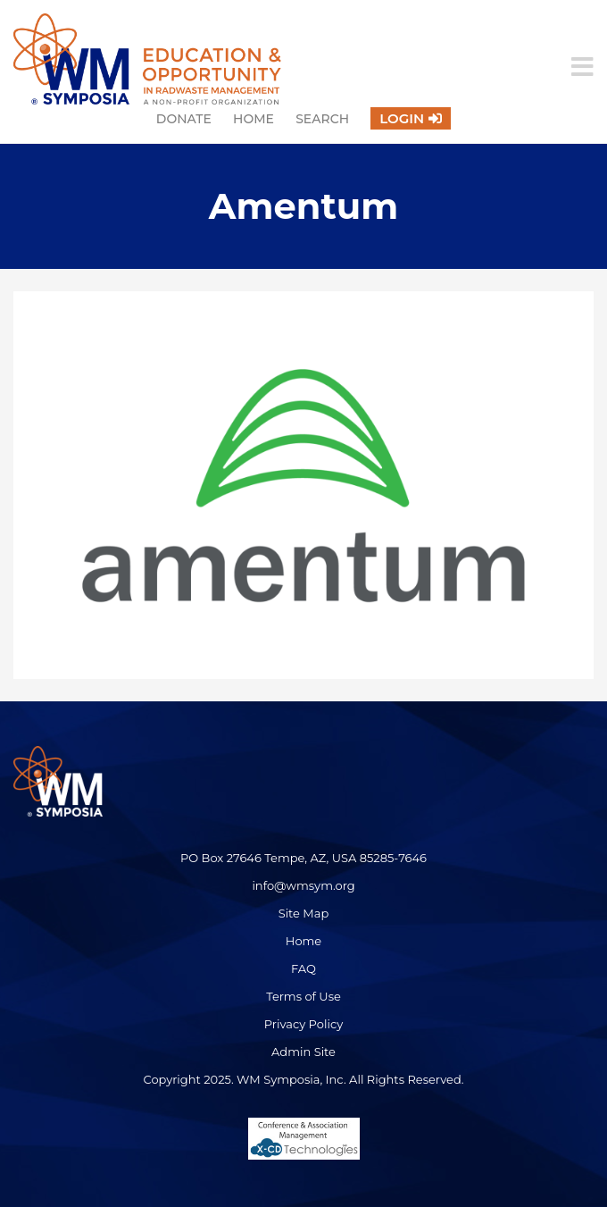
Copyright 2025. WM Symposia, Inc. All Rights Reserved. (303, 1079)
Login (401, 118)
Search (322, 119)
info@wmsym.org (303, 885)
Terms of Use (303, 996)
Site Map (304, 913)
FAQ (303, 968)
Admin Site (303, 1051)
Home (253, 119)
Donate (184, 119)
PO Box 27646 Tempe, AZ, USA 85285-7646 (303, 858)
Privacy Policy (303, 1024)
